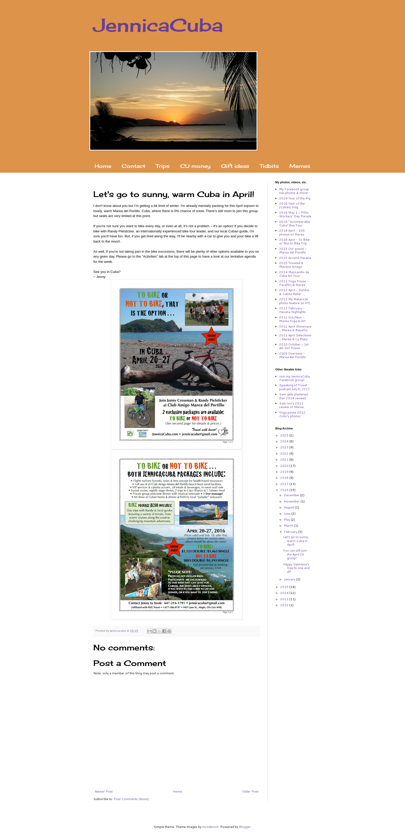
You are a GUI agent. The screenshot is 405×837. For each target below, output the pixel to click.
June (287, 513)
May (287, 519)
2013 (284, 599)
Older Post (250, 791)
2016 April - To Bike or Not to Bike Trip (294, 241)
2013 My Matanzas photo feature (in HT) (294, 301)
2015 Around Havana (295, 258)
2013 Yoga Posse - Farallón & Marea (294, 283)
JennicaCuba (158, 25)
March (289, 525)
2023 (284, 447)
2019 (284, 471)
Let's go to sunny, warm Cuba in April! (296, 541)
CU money (195, 166)
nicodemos (210, 827)
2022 (284, 453)
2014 (284, 593)
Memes (299, 166)
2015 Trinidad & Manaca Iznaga (291, 265)
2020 (284, 465)
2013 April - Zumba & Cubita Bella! (294, 292)
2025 (284, 435)
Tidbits (269, 166)
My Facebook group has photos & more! (294, 191)
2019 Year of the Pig (294, 198)
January (290, 579)
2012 (284, 605)
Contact (133, 166)
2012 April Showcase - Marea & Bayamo (295, 328)
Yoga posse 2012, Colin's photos (292, 414)
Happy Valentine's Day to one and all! (296, 568)
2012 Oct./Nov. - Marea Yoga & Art (292, 319)
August (289, 507)
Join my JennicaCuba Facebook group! (294, 378)
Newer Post (104, 791)
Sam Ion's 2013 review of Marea (291, 405)
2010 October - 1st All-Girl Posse (294, 346)
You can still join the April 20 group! (295, 554)
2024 (284, 441)
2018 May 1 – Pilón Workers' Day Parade (295, 214)
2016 (284, 490)
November (292, 501)
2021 (284, 459)
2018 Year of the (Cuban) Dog (292, 205)
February (291, 531)
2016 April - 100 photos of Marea (292, 232)
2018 (284, 477)
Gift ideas (235, 166)
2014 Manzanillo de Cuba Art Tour (294, 274)
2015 (284, 587)
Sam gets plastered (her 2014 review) (293, 396)
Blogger (245, 827)
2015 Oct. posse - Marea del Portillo (292, 250)
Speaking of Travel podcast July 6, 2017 (294, 387)
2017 (284, 484)
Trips (163, 166)
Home (103, 166)
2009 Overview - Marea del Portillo (292, 355)
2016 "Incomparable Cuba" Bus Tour (294, 223)
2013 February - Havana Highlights (292, 310)
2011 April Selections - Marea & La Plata (295, 337)
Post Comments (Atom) (131, 799)
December (292, 495)
